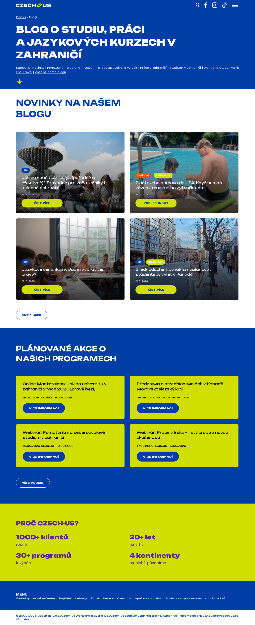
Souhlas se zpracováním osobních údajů (195, 598)
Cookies (23, 619)
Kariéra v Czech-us (117, 598)
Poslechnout (156, 203)
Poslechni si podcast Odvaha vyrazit (109, 67)
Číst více (42, 203)
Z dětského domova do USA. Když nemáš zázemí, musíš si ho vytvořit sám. (178, 185)
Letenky (81, 598)
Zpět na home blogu (50, 72)
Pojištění (65, 598)
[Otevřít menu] (235, 5)
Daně (95, 598)
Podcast (143, 175)
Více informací (44, 408)
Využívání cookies (148, 598)
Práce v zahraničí (153, 67)
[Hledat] (197, 5)
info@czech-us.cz (225, 615)
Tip (26, 170)
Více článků (31, 315)
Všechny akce (33, 482)
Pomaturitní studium (63, 67)
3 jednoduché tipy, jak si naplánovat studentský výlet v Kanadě (173, 272)
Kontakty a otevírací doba (35, 598)
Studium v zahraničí (185, 67)
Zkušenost (163, 175)
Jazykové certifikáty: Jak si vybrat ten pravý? (63, 272)
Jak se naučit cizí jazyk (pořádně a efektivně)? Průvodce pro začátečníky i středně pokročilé (63, 182)
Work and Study (216, 67)
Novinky (38, 67)
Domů (21, 17)
